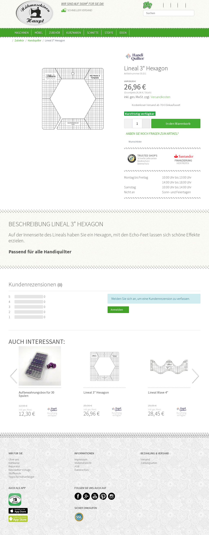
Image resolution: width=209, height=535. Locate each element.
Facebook (78, 496)
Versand (145, 459)
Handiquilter (34, 40)
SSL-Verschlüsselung (79, 517)
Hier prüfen (182, 163)
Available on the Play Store (18, 519)
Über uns (14, 459)
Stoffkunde (15, 473)
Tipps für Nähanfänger (21, 477)
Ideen (123, 33)
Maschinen (22, 33)
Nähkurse (14, 463)
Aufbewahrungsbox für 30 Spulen (36, 394)
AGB (76, 466)
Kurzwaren (73, 33)
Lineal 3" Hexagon (96, 392)
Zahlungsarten (149, 463)
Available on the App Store (18, 511)
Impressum (80, 459)
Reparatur (14, 466)
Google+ (86, 496)
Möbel (39, 33)
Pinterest (103, 496)
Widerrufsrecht (82, 463)
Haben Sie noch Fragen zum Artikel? (151, 133)
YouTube (94, 496)
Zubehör (54, 33)
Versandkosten (160, 97)
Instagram (111, 496)
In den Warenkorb (175, 123)
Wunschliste (133, 141)
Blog (147, 5)
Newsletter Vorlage (19, 470)
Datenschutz (81, 470)
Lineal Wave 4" (158, 392)
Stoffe (109, 33)
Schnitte (93, 33)
